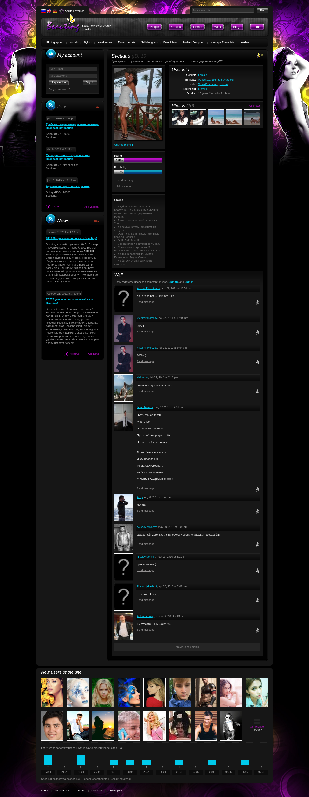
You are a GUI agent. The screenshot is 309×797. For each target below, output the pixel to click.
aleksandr (142, 377)
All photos (254, 105)
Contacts (96, 790)
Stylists (88, 42)
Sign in (189, 281)
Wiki (68, 790)
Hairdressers (104, 42)
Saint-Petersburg (208, 84)
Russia (224, 84)
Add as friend (124, 186)
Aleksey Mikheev (147, 526)
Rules (81, 790)
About (44, 790)
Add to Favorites (74, 10)
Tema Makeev (145, 407)
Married (202, 88)
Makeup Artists (126, 42)
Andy (140, 497)
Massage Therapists (222, 42)
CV (97, 106)
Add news (93, 353)
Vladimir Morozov (147, 318)
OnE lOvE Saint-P (128, 240)
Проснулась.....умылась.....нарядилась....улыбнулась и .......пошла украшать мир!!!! (167, 61)
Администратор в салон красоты (67, 186)
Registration (59, 82)
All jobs (53, 207)
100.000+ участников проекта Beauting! (71, 238)
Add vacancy (91, 206)
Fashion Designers (194, 42)
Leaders (244, 42)
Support (59, 790)
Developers (115, 790)
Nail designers (149, 42)
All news (72, 354)
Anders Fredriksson (148, 288)
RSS (96, 220)
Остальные (257, 726)
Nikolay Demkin (146, 556)
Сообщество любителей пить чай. (139, 243)
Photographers (55, 42)
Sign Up (174, 281)
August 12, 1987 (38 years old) (216, 79)
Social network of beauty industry (96, 27)
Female (202, 75)
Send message (125, 180)
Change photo (122, 144)
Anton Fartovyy (145, 616)
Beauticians (170, 42)
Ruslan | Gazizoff (147, 586)
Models (73, 42)
